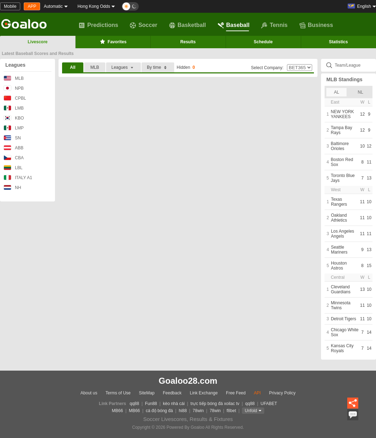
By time (158, 67)
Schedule (263, 41)
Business (316, 25)
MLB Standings (344, 79)
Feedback (172, 392)
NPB (14, 88)
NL (360, 92)
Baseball (234, 25)
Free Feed (235, 392)
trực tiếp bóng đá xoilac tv (214, 403)
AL (336, 92)
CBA (14, 157)
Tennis (274, 25)
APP (32, 6)
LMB (14, 108)
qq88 (134, 403)
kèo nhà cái (173, 403)
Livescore (38, 41)
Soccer (143, 25)
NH (12, 187)
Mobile (10, 6)
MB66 (117, 410)
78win (198, 410)
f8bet (231, 410)
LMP (14, 128)
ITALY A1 (18, 177)
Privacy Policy (282, 392)
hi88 (183, 410)
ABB (13, 147)
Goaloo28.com (188, 381)
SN (12, 137)
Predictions (98, 25)
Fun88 (151, 403)
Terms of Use (118, 392)
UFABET (269, 403)
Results (187, 41)
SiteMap (147, 392)
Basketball (187, 25)
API (257, 392)
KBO (14, 118)
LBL (13, 167)
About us (89, 392)
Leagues (15, 65)
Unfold (251, 410)
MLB (14, 78)
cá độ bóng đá (159, 410)
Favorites (112, 41)
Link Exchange (204, 392)
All (72, 67)
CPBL (15, 98)
